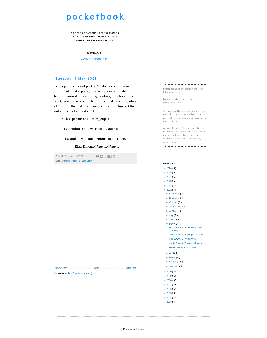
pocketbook (95, 16)
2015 (169, 293)
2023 (169, 181)
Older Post (130, 268)
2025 (169, 172)
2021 (169, 190)
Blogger (139, 329)
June (172, 219)
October (173, 202)
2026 (169, 168)
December (174, 193)
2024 (169, 177)
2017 (169, 284)
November (174, 198)
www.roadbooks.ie (94, 59)
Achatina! (76, 161)
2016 (169, 289)
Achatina (66, 161)
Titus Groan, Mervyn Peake (182, 239)
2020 (169, 271)
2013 (169, 302)
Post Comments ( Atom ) (80, 273)
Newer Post (61, 268)
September (175, 206)
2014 (169, 297)
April (171, 253)
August (173, 211)
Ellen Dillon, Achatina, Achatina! (184, 247)
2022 (169, 185)
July (171, 215)
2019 (169, 276)
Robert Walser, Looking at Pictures (186, 234)
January (173, 266)
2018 (169, 280)
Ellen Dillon (87, 161)
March (172, 257)
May (171, 224)
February (174, 261)
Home (96, 268)
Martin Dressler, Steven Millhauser (186, 243)
